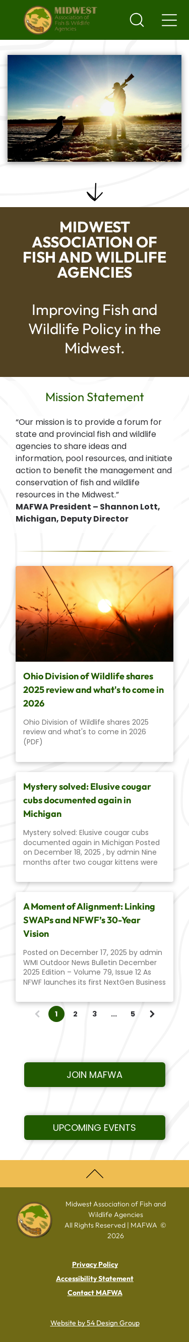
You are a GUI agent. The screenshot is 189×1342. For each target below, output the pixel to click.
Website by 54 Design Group (95, 1322)
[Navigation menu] (169, 20)
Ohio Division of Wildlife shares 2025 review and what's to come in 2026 (93, 689)
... (114, 1014)
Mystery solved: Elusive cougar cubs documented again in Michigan (87, 800)
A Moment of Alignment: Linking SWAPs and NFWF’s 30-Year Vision (89, 920)
